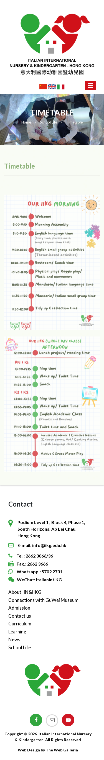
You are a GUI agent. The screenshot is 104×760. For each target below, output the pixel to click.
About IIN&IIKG (25, 592)
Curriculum (19, 624)
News (14, 639)
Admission (19, 608)
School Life (19, 647)
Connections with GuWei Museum (43, 600)
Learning (17, 632)
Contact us (19, 616)
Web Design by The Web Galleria (48, 750)
